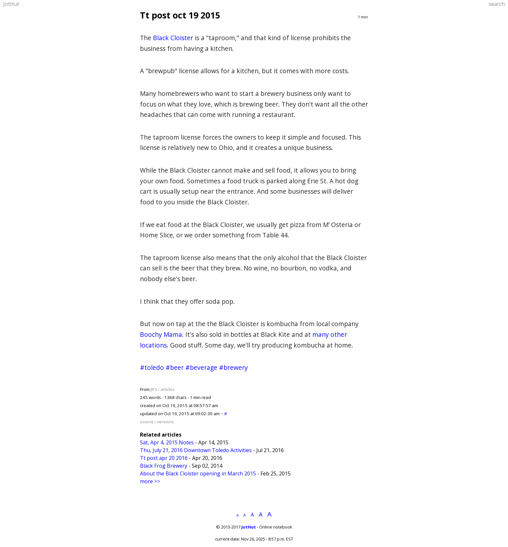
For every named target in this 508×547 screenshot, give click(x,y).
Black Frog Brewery (163, 465)
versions (165, 422)
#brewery (233, 367)
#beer (175, 367)
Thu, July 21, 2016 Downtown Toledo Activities (196, 450)
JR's (154, 389)
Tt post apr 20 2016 (164, 458)
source (147, 422)
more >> (150, 481)
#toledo (152, 367)
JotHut (11, 3)
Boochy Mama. (162, 334)
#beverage (201, 367)
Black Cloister (173, 37)
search (497, 3)
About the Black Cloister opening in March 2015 (198, 473)
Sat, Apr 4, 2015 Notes (167, 442)
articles (167, 389)
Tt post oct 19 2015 (180, 15)
